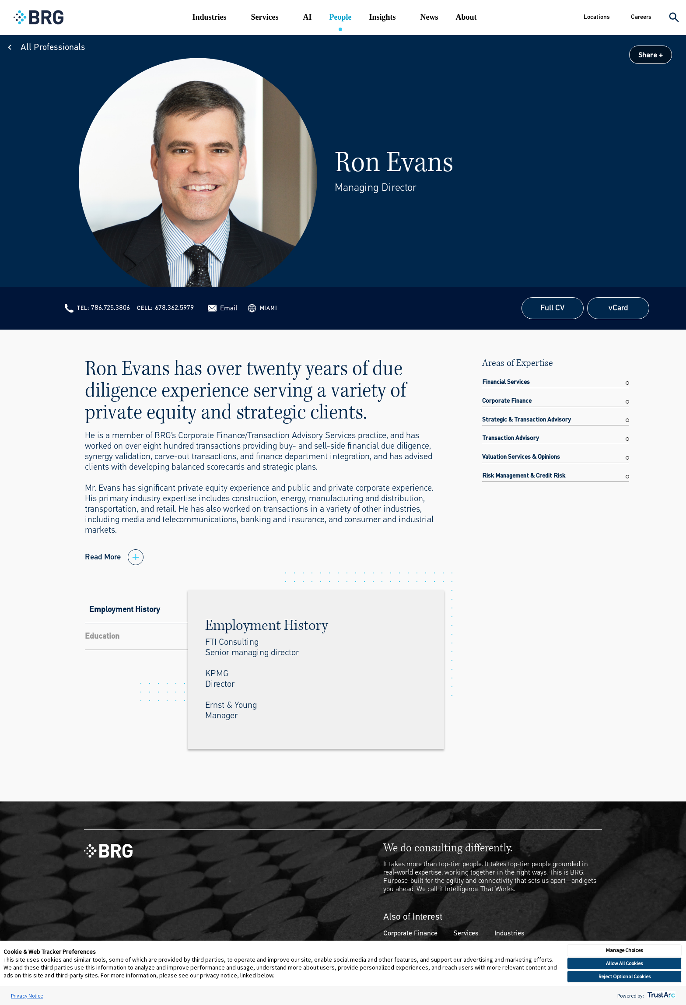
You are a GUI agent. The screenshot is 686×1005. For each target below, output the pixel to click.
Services (264, 17)
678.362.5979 (174, 307)
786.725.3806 (110, 307)
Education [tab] (102, 636)
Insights (382, 17)
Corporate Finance (410, 933)
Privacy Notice (27, 995)
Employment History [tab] (124, 609)
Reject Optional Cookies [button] (624, 976)
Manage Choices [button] (624, 950)
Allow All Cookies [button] (624, 963)
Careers (641, 17)
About (465, 17)
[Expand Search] (674, 17)
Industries (209, 17)
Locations (597, 17)
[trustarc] (660, 996)
